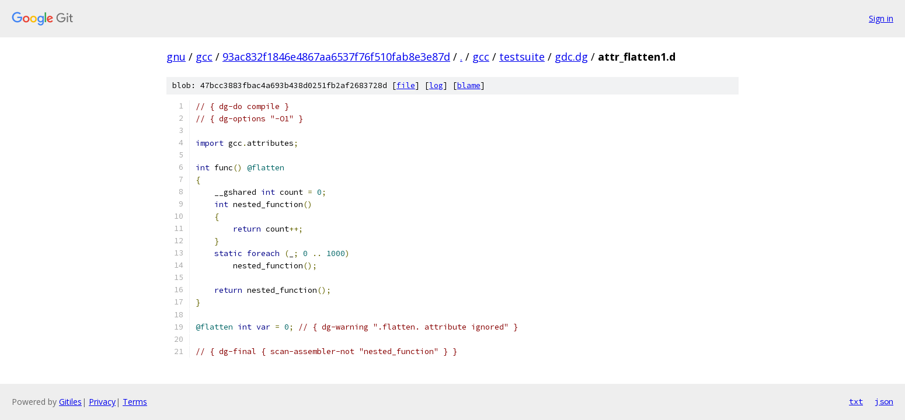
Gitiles (70, 401)
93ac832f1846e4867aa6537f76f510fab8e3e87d (336, 57)
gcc (204, 57)
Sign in (881, 18)
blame (469, 85)
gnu (176, 57)
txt (856, 401)
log (436, 85)
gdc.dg (571, 57)
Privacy (102, 401)
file (405, 85)
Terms (135, 401)
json (884, 401)
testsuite (522, 57)
